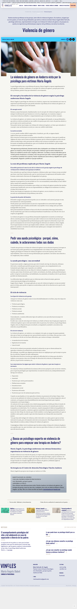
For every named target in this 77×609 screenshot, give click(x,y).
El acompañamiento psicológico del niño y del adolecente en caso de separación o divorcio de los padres (14, 535)
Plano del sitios (68, 585)
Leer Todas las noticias (70, 527)
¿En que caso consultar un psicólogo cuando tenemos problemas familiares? (59, 551)
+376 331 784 (62, 567)
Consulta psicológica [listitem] (64, 5)
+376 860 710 (62, 569)
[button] (67, 39)
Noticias (4, 527)
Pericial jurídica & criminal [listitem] (52, 5)
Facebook (61, 576)
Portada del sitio (28, 11)
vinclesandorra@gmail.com (51, 489)
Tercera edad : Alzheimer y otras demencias (20, 502)
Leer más (9, 550)
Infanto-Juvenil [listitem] (41, 5)
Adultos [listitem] (21, 5)
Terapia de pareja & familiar (37, 11)
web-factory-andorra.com (35, 585)
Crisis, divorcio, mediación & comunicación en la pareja (54, 502)
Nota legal (74, 585)
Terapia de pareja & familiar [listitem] (30, 5)
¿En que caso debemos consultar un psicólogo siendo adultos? (59, 542)
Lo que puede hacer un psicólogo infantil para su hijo (60, 533)
